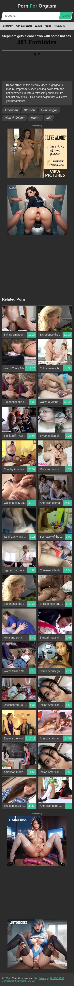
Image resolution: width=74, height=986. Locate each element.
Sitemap (43, 978)
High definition (14, 117)
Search (65, 16)
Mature (35, 117)
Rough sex (59, 26)
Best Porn (8, 26)
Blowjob (29, 110)
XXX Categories (24, 26)
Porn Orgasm (37, 6)
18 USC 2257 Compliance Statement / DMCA (33, 979)
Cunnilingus (49, 110)
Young (48, 26)
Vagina (38, 26)
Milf (49, 117)
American (11, 110)
